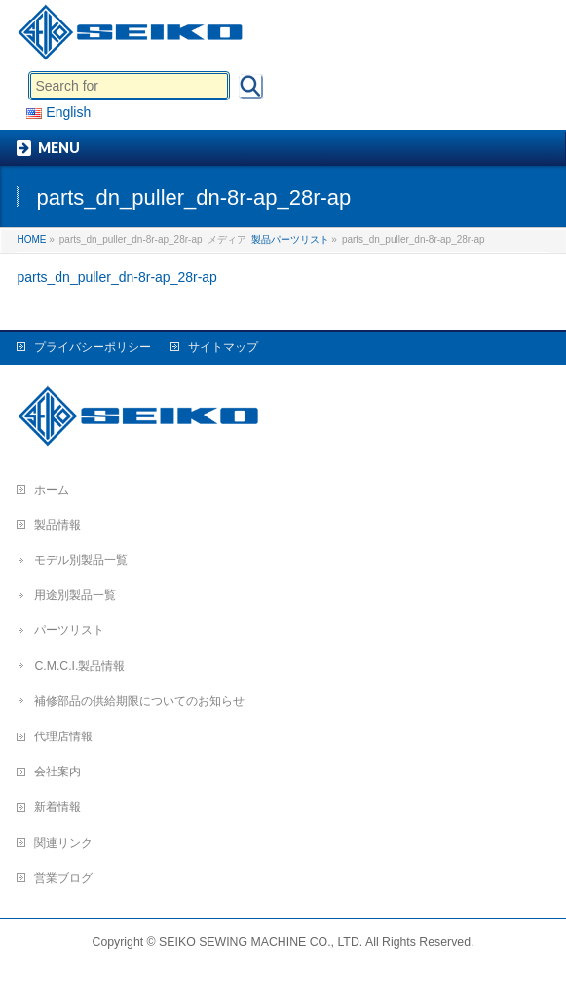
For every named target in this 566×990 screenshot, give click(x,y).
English (58, 112)
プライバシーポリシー (92, 347)
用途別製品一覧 (75, 595)
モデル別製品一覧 (81, 560)
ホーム (51, 489)
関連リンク (63, 843)
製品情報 (57, 525)
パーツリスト (69, 630)
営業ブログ (63, 878)
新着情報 (57, 806)
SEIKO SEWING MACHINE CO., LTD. (260, 942)
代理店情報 (63, 736)
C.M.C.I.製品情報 (79, 666)
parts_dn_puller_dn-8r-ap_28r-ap (116, 277)
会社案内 (57, 771)
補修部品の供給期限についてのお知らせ (139, 701)
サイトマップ (223, 347)
